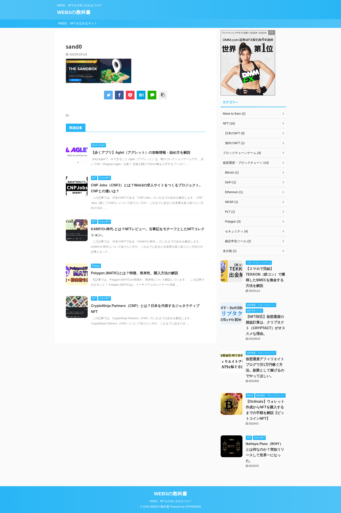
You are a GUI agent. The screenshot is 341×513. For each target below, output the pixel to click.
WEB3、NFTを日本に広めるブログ (170, 501)
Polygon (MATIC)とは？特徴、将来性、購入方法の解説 (134, 273)
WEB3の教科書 (73, 12)
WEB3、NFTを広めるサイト (77, 23)
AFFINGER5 (193, 506)
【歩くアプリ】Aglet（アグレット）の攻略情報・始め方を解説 (140, 152)
